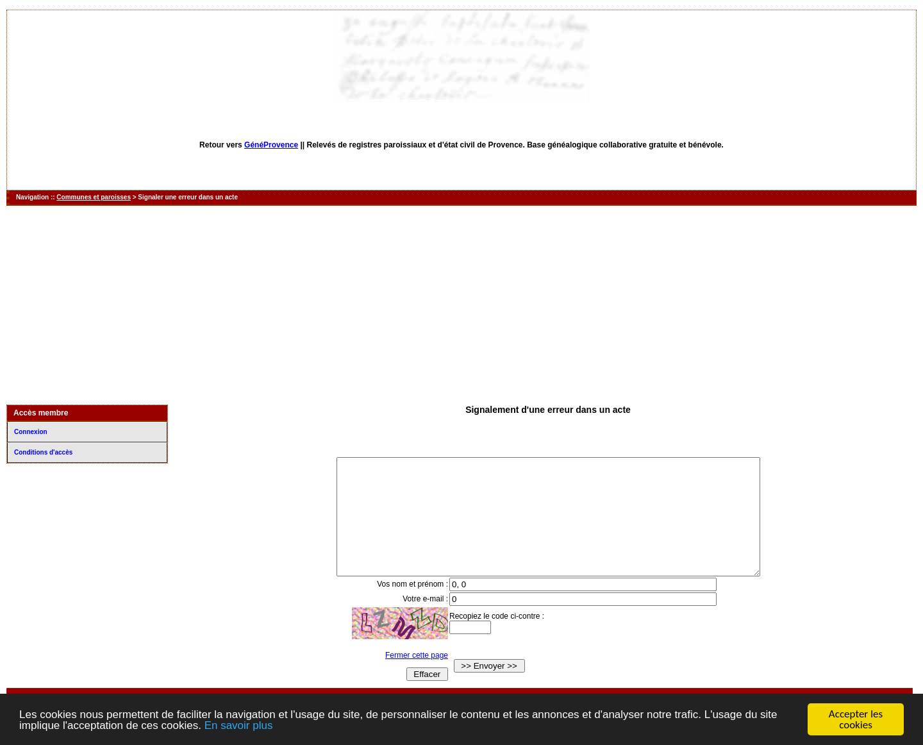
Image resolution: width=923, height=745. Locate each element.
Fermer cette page (404, 678)
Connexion (30, 431)
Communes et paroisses (93, 197)
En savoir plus (238, 726)
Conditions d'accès (43, 452)
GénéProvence (271, 144)
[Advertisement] (461, 305)
